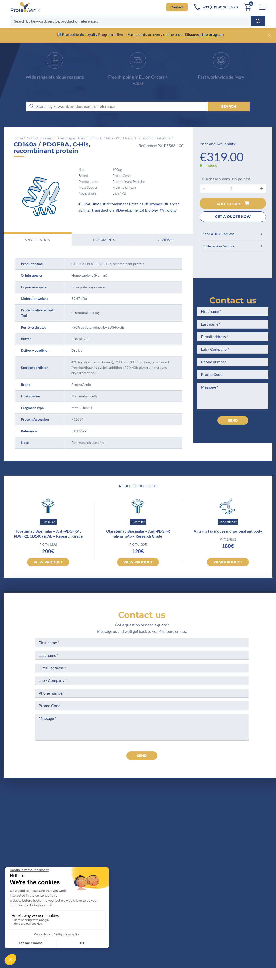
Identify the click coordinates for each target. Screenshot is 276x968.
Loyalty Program (197, 853)
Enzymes (155, 203)
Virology (169, 210)
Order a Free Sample (233, 246)
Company (142, 820)
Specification (37, 240)
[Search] (258, 21)
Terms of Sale (194, 811)
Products (33, 138)
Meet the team (146, 829)
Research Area (53, 138)
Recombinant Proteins (124, 203)
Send (233, 420)
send (142, 755)
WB (98, 203)
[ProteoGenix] (25, 7)
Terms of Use (194, 829)
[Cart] (247, 7)
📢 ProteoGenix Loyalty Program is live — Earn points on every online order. (120, 34)
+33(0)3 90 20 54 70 (81, 837)
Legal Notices (194, 820)
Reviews (164, 240)
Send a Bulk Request (233, 234)
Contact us (232, 300)
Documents (104, 240)
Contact (177, 7)
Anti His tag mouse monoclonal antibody (228, 531)
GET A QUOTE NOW (233, 216)
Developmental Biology (138, 210)
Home (18, 138)
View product (48, 562)
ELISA (85, 203)
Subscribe (165, 923)
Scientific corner (148, 838)
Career (139, 847)
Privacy (140, 857)
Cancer (173, 203)
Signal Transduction (82, 138)
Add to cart (233, 203)
